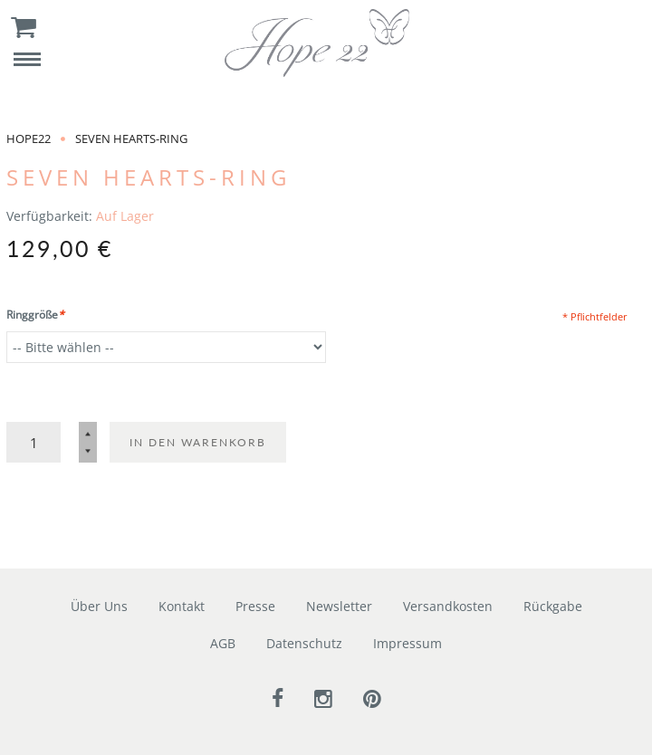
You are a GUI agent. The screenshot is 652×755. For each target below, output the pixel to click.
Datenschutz (304, 643)
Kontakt (181, 606)
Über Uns (99, 606)
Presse (255, 606)
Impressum (407, 643)
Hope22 (28, 138)
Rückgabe (552, 606)
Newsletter (339, 606)
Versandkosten (448, 606)
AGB (222, 643)
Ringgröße (35, 314)
